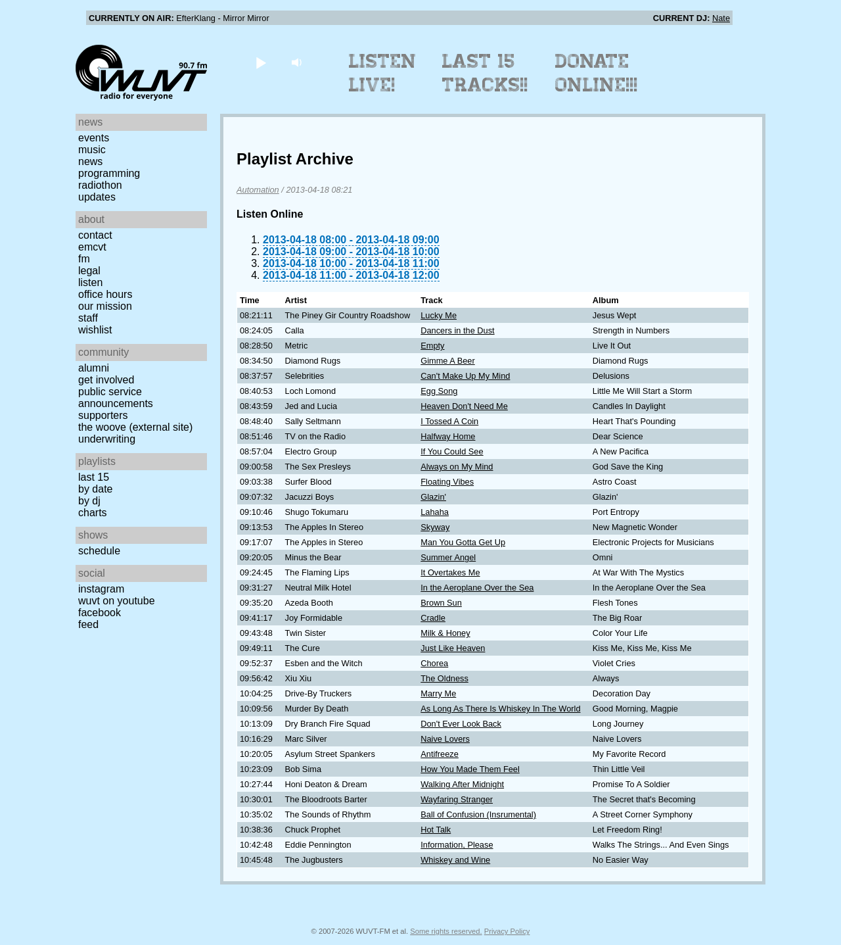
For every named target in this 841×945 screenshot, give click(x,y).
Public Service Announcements (115, 397)
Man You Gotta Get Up (462, 542)
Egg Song (438, 391)
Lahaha (434, 512)
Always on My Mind (456, 467)
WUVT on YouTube (116, 600)
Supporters (103, 415)
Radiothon (100, 185)
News (90, 161)
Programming (109, 173)
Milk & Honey (445, 633)
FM (84, 258)
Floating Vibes (447, 482)
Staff (88, 318)
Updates (97, 197)
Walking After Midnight (462, 784)
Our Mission (105, 306)
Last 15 (93, 477)
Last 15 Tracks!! (485, 73)
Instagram (101, 588)
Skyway (434, 527)
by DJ (89, 500)
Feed (88, 624)
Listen (90, 282)
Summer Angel (448, 557)
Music (92, 149)
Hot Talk (435, 830)
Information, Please (456, 845)
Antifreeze (439, 754)
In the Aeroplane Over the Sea (477, 588)
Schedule (99, 550)
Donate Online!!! (596, 73)
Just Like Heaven (452, 648)
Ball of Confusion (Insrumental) (478, 814)
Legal (89, 270)
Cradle (432, 618)
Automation (258, 190)
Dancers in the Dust (457, 330)
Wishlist (95, 329)
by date (95, 489)
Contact (95, 235)
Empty (432, 346)
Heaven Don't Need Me (464, 406)
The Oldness (444, 678)
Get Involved (106, 379)
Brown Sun (441, 603)
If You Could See (451, 451)
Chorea (434, 663)
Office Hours (105, 294)
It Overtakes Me (450, 572)
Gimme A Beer (447, 361)
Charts (92, 512)
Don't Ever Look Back (460, 724)
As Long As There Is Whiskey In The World (500, 709)
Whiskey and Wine (455, 860)
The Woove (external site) (135, 427)
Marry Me (438, 693)
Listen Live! (383, 73)
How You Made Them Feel (470, 769)
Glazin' (433, 497)
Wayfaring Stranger (456, 799)
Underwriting (106, 439)
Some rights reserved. (446, 931)
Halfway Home (447, 436)
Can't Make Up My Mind (465, 376)
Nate (721, 18)
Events (93, 137)
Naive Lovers (445, 739)
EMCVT (92, 247)
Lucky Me (438, 315)
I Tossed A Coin (449, 421)
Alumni (93, 368)
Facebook (99, 612)
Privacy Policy (507, 931)
